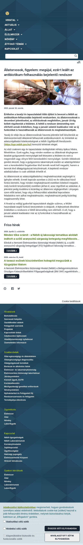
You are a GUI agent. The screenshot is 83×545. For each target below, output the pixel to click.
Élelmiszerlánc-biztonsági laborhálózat (22, 373)
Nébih (20, 5)
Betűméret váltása (79, 62)
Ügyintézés (10, 409)
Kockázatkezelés (11, 383)
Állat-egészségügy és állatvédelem (20, 356)
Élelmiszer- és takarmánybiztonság (20, 370)
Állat (6, 417)
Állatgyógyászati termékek (16, 363)
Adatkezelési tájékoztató (15, 336)
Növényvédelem (11, 390)
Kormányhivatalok (12, 444)
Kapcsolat (9, 433)
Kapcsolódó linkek (12, 333)
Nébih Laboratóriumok (14, 441)
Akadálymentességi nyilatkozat (18, 339)
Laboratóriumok (11, 485)
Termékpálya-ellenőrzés (15, 400)
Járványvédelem (11, 376)
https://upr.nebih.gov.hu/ (18, 144)
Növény (7, 420)
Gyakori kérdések (13, 470)
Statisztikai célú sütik (16, 521)
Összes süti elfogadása (62, 528)
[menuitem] (41, 20)
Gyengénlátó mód (9, 13)
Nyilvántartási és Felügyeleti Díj (18, 393)
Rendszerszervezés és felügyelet (19, 397)
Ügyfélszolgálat (11, 451)
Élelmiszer (9, 414)
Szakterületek (11, 352)
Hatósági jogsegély (13, 454)
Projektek (8, 329)
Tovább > (11, 250)
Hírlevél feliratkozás (13, 461)
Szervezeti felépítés (13, 319)
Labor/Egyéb (10, 424)
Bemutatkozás (10, 316)
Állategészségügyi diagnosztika (18, 360)
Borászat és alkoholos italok (17, 366)
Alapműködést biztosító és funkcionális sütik (19, 537)
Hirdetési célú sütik (15, 528)
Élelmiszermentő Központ (16, 458)
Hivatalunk (9, 311)
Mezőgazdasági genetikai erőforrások (21, 386)
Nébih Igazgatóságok (13, 437)
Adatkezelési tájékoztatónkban (19, 507)
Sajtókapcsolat (11, 447)
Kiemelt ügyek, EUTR (14, 380)
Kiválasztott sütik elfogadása (62, 537)
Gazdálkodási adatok (13, 322)
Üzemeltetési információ (15, 343)
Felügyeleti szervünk (13, 326)
